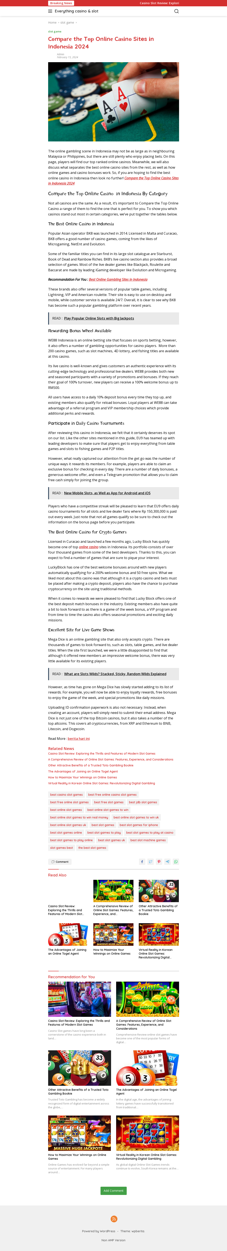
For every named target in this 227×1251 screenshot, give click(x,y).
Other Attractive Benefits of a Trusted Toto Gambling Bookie (90, 765)
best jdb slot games (143, 802)
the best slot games (92, 848)
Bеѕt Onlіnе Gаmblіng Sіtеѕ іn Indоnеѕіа (118, 279)
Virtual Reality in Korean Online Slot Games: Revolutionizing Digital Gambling (101, 783)
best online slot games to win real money (79, 817)
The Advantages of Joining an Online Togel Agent (83, 771)
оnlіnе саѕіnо (88, 547)
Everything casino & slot (76, 11)
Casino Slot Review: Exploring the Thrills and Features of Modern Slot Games (101, 753)
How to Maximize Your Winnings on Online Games (82, 777)
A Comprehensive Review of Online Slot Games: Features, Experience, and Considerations (110, 759)
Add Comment (114, 1191)
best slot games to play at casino (149, 832)
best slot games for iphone (139, 825)
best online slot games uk (68, 825)
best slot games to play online (71, 840)
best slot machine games (148, 840)
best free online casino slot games (112, 795)
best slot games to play (104, 832)
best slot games (103, 825)
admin (60, 54)
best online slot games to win (107, 810)
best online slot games (66, 810)
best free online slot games (69, 802)
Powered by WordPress (98, 1231)
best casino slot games (66, 795)
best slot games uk (111, 840)
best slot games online (66, 832)
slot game (54, 31)
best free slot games (109, 802)
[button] (51, 11)
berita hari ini (79, 738)
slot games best (61, 848)
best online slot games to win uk (136, 817)
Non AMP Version (113, 1240)
